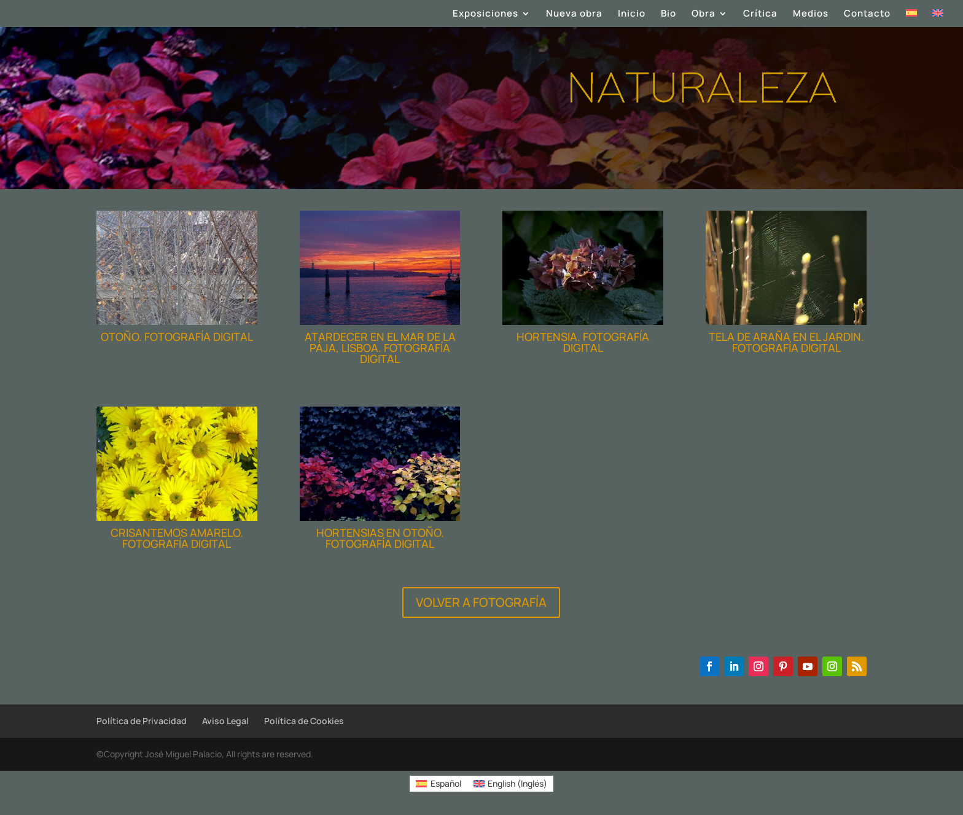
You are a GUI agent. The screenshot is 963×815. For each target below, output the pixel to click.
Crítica (760, 14)
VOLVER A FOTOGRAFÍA (481, 602)
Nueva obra (574, 14)
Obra (703, 14)
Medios (810, 14)
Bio (668, 14)
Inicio (631, 14)
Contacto (867, 14)
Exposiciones (485, 14)
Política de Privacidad (141, 721)
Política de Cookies (304, 721)
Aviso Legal (225, 721)
